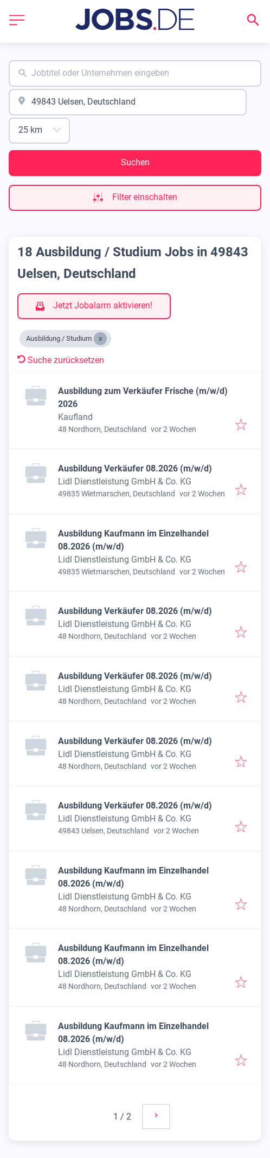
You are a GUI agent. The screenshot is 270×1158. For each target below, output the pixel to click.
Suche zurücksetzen (60, 360)
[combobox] (135, 73)
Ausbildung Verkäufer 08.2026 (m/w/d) (135, 468)
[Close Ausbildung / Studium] (100, 338)
